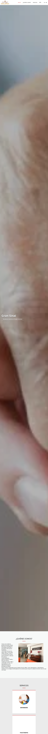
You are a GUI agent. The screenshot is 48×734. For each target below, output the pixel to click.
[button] (44, 2)
